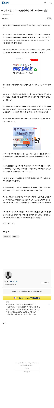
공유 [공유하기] (49, 19)
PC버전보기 (27, 405)
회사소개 (27, 401)
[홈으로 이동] (5, 2)
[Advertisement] (27, 211)
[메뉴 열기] (44, 3)
